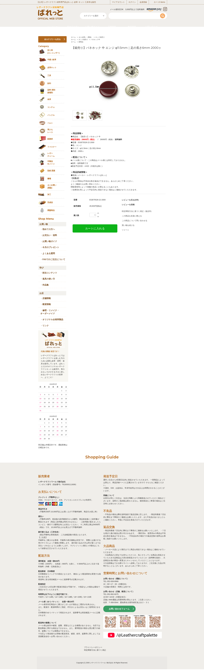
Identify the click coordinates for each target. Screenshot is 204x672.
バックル (51, 115)
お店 (41, 293)
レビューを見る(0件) (130, 200)
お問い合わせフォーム (119, 609)
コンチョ (51, 107)
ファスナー (51, 147)
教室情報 (132, 27)
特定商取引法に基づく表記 (95, 650)
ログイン (132, 2)
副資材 (50, 139)
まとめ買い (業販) (51, 186)
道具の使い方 (48, 279)
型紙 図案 (51, 171)
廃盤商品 (51, 210)
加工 (49, 194)
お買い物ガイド (92, 27)
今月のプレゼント (50, 247)
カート (156, 2)
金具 (49, 99)
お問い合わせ (151, 27)
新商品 (81, 42)
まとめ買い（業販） (86, 37)
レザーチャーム (51, 154)
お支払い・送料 (49, 235)
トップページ (53, 27)
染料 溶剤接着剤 (51, 91)
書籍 (49, 179)
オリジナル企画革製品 (52, 319)
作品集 (45, 285)
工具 (49, 75)
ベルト (50, 123)
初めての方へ (73, 27)
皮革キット (51, 67)
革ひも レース (50, 130)
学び (41, 268)
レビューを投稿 (128, 205)
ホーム (73, 37)
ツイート (125, 230)
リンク (45, 325)
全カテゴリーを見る (52, 39)
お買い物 (43, 224)
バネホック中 (95, 39)
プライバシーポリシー (93, 647)
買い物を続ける (128, 225)
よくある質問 (48, 253)
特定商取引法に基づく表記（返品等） (137, 211)
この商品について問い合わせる (134, 221)
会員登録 (143, 2)
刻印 (49, 83)
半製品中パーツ (51, 162)
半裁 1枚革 (51, 60)
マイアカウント (118, 2)
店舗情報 (112, 27)
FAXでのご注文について (53, 259)
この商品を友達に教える (132, 216)
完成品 (50, 202)
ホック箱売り (100, 37)
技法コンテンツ (49, 273)
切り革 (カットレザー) (53, 51)
